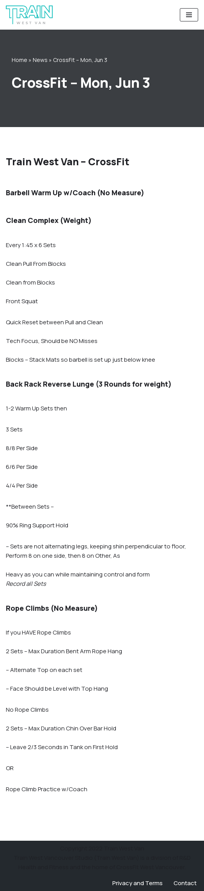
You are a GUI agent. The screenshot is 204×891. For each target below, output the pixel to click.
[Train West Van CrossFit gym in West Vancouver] (29, 14)
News (40, 60)
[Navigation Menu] (189, 14)
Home (19, 60)
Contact (185, 883)
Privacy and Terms (137, 883)
